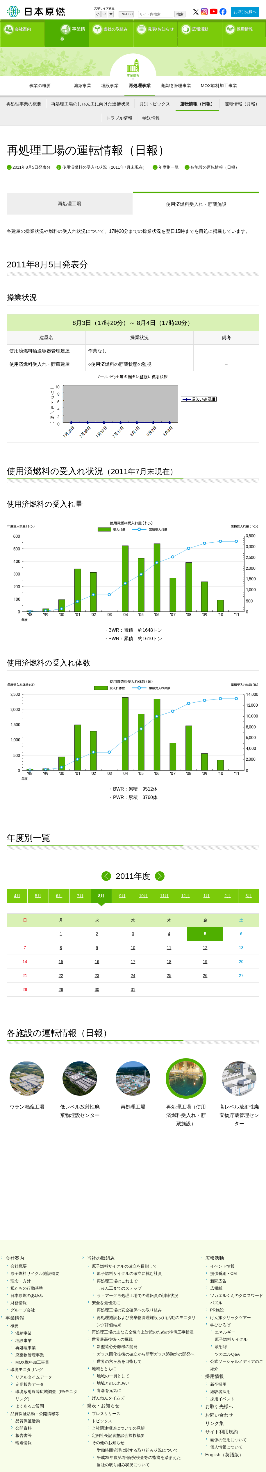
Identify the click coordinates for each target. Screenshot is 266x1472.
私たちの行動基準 (26, 1277)
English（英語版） (224, 1444)
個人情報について (226, 1436)
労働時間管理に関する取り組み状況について (137, 1439)
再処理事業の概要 (23, 93)
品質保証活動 (27, 1410)
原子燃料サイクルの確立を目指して (124, 1255)
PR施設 (217, 1300)
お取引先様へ (245, 12)
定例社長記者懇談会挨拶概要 (118, 1425)
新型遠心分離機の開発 (117, 1336)
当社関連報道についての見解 (118, 1417)
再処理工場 (69, 193)
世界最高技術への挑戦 (112, 1329)
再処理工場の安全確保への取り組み (129, 1300)
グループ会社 (22, 1300)
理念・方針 (20, 1270)
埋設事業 (110, 75)
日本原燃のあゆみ (26, 1285)
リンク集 (214, 1412)
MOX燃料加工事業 (219, 75)
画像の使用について (228, 1429)
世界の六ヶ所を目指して (119, 1351)
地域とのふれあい (113, 1372)
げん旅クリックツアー (230, 1307)
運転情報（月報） (242, 93)
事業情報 (67, 27)
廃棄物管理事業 (175, 75)
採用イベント (222, 1388)
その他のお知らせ (108, 1432)
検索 (179, 14)
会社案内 (23, 27)
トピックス (102, 1410)
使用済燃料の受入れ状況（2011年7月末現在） (104, 156)
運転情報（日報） (197, 93)
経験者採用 (220, 1381)
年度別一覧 (168, 156)
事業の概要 (40, 75)
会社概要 (18, 1255)
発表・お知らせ (103, 1395)
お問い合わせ (219, 1404)
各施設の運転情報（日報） (214, 156)
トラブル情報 (119, 107)
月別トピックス (155, 93)
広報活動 (200, 27)
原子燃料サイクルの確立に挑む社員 (129, 1263)
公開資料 (23, 1417)
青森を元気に (109, 1380)
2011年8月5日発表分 (32, 156)
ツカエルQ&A (227, 1343)
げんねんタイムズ (108, 1387)
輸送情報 (151, 107)
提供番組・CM (223, 1263)
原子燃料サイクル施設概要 (34, 1263)
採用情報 (245, 27)
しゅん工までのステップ (119, 1277)
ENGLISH (126, 14)
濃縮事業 (82, 75)
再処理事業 (140, 75)
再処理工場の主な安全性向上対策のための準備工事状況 (143, 1321)
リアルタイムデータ (33, 1366)
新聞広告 (218, 1270)
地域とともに (104, 1358)
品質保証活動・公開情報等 (34, 1403)
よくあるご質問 (29, 1396)
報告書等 (23, 1425)
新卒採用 (218, 1374)
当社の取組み (115, 27)
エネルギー (225, 1321)
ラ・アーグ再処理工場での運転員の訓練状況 (137, 1285)
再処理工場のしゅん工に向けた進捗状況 (90, 93)
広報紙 (216, 1277)
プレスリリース (106, 1403)
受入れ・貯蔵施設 (196, 193)
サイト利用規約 (221, 1421)
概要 (14, 1315)
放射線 (221, 1336)
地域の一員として (113, 1365)
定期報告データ (29, 1374)
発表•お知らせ (161, 27)
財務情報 (18, 1292)
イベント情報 (222, 1255)
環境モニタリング (26, 1359)
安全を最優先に (106, 1292)
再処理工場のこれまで (117, 1270)
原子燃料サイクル (231, 1329)
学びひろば (220, 1314)
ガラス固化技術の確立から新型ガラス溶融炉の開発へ (145, 1343)
